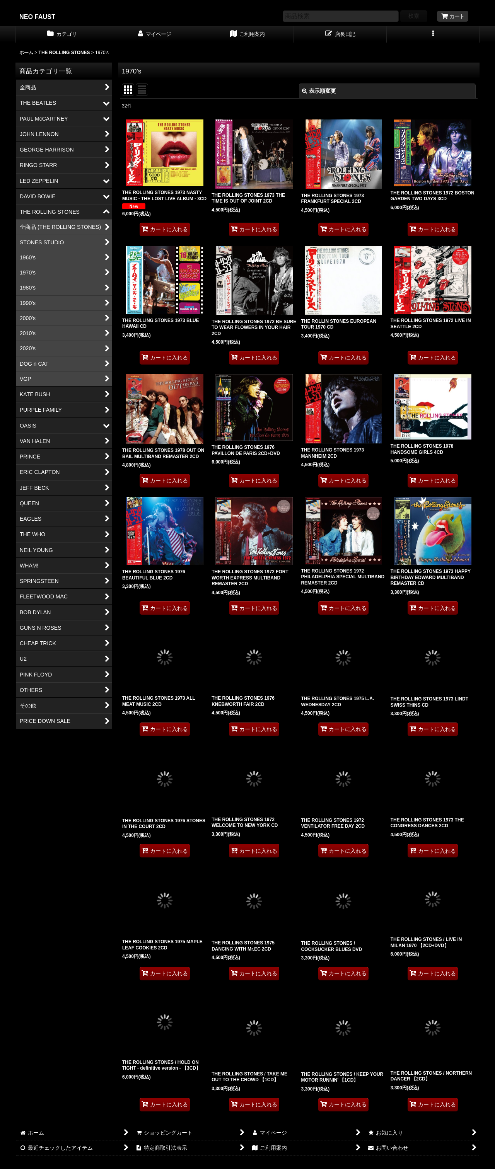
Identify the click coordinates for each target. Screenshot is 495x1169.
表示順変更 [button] (319, 91)
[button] (433, 34)
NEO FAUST (37, 16)
